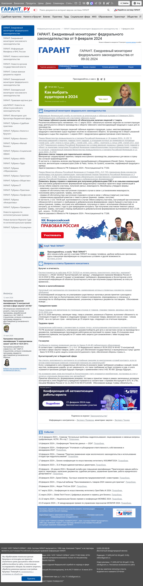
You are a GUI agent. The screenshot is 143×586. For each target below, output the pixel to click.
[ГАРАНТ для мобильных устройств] (79, 3)
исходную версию (131, 42)
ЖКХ (94, 16)
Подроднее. (74, 439)
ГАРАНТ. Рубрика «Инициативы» (11, 201)
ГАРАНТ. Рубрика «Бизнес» (15, 138)
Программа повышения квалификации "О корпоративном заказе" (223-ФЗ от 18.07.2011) (17, 341)
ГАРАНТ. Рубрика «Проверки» (16, 207)
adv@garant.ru (44, 517)
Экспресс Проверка (85, 420)
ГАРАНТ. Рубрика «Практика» (16, 190)
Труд (66, 16)
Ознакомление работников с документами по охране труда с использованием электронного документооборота (88, 327)
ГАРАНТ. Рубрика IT (12, 185)
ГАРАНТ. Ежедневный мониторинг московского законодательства (15, 41)
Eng (136, 3)
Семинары (58, 3)
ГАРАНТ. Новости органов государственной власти (15, 65)
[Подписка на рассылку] (75, 3)
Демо (48, 3)
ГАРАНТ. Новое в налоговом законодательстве (16, 58)
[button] (127, 10)
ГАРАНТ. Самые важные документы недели (14, 73)
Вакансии (19, 3)
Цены (41, 3)
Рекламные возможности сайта (122, 564)
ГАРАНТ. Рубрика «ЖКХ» (14, 158)
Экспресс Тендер (122, 420)
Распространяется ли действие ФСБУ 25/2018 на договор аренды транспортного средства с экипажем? (84, 273)
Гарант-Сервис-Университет (52, 581)
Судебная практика (11, 16)
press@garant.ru (85, 517)
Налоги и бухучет (32, 16)
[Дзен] (88, 3)
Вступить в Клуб (54, 259)
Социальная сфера (80, 16)
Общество (132, 16)
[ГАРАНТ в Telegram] (95, 3)
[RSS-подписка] (112, 3)
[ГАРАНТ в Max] (91, 3)
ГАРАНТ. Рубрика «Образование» (11, 169)
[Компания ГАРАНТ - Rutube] (108, 3)
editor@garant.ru (80, 515)
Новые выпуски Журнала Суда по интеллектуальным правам (17, 221)
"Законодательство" (99, 416)
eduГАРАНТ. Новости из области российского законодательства (14, 108)
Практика (57, 16)
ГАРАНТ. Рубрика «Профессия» (17, 195)
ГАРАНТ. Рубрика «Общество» (16, 180)
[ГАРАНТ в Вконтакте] (84, 3)
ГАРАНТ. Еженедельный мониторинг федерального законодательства (15, 82)
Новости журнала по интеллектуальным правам (15, 213)
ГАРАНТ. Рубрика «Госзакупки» (17, 227)
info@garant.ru (74, 576)
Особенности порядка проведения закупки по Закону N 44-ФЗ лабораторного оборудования (79, 345)
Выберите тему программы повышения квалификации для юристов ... (14, 369)
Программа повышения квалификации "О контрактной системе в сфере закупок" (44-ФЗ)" (17, 303)
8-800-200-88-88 (103, 548)
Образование (105, 16)
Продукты (31, 3)
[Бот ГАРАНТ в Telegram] (99, 3)
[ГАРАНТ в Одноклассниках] (104, 3)
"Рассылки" (99, 509)
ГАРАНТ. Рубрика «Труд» (14, 163)
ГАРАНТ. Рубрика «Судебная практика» (16, 124)
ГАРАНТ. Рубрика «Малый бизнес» (15, 144)
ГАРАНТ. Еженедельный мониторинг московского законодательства (15, 92)
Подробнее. (99, 443)
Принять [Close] (31, 578)
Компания (6, 3)
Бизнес (46, 16)
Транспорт (119, 16)
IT (140, 16)
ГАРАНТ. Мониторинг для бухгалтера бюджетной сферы (17, 117)
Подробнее (73, 456)
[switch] (35, 10)
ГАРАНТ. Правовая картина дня (17, 100)
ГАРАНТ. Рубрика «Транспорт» (17, 175)
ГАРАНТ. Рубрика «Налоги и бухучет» (16, 132)
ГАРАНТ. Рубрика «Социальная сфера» (17, 152)
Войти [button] (124, 3)
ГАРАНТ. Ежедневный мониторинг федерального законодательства (15, 30)
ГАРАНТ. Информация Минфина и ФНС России (14, 50)
